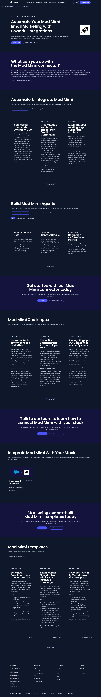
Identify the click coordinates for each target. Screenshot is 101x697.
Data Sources (21, 218)
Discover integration (39, 109)
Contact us (60, 679)
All (13, 218)
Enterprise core (14, 678)
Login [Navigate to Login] (76, 2)
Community (37, 678)
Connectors (39, 2)
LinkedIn (82, 668)
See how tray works (30, 42)
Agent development (14, 671)
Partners (59, 671)
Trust (58, 676)
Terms (44, 693)
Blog (35, 668)
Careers (59, 668)
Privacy (36, 693)
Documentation (15, 681)
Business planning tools (39, 674)
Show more (50, 184)
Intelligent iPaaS (14, 675)
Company (61, 2)
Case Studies (37, 671)
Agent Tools (31, 218)
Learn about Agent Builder (20, 213)
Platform (29, 2)
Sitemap (60, 693)
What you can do (15, 668)
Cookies (27, 693)
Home (3, 7)
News (58, 674)
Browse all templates (16, 556)
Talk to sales (16, 42)
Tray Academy (38, 681)
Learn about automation (20, 109)
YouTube (82, 674)
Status (52, 693)
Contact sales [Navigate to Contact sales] (85, 2)
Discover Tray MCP (56, 213)
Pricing (45, 2)
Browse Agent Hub (39, 213)
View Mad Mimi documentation (21, 80)
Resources (52, 2)
